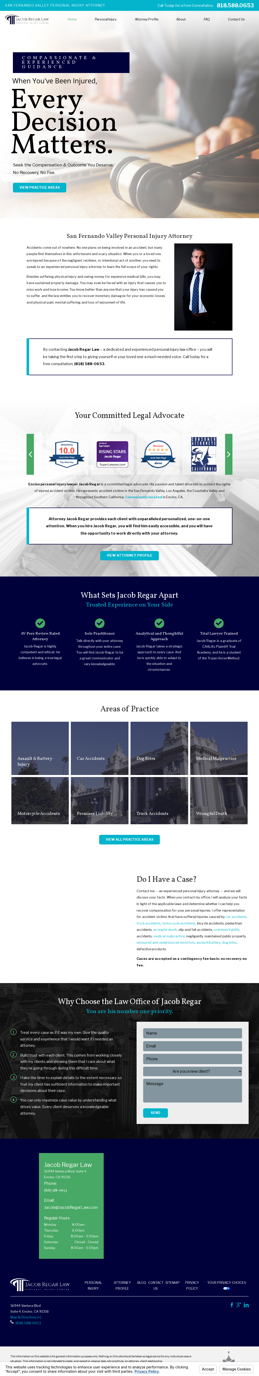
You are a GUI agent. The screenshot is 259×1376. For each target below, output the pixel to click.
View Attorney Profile (129, 555)
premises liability (227, 930)
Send (155, 1113)
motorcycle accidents (179, 923)
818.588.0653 (235, 5)
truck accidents (149, 923)
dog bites (229, 942)
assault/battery (209, 942)
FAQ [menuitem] (207, 19)
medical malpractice (169, 936)
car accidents (236, 917)
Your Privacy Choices (226, 1285)
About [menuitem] (180, 19)
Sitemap (172, 1283)
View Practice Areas (39, 187)
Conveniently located (143, 497)
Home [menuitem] (72, 19)
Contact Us (155, 1285)
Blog (141, 1283)
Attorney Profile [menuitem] (146, 19)
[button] (30, 454)
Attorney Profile (122, 1285)
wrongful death (165, 930)
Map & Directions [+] (25, 1317)
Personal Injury (93, 1285)
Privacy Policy (192, 1285)
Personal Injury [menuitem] (106, 19)
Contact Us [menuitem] (236, 19)
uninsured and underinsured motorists (166, 942)
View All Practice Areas (130, 839)
